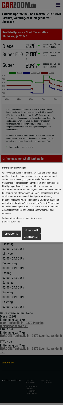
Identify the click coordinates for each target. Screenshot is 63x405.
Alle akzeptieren (31, 237)
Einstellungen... (12, 233)
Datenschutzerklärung (12, 221)
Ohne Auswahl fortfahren (31, 231)
